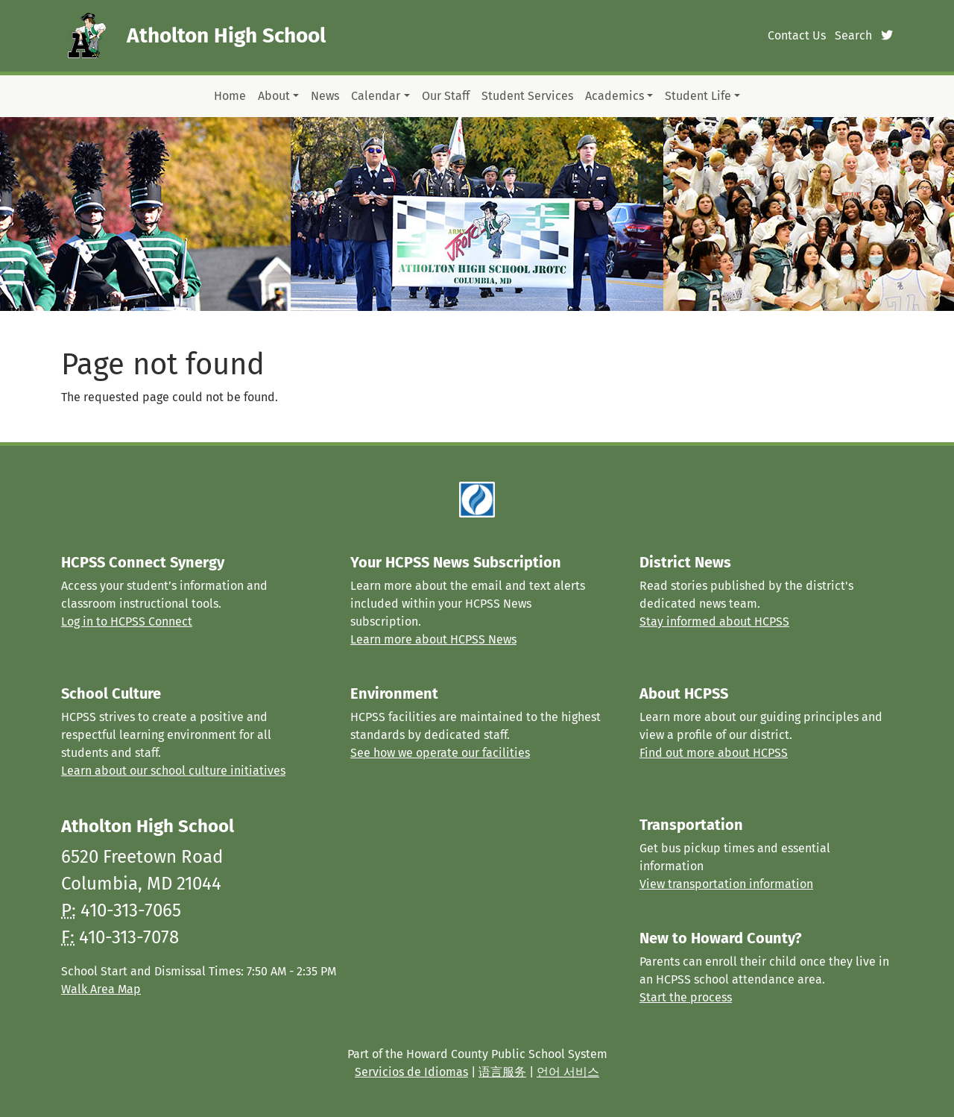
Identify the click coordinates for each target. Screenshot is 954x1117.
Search (853, 35)
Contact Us (797, 35)
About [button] (274, 96)
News (325, 96)
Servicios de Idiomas (411, 1072)
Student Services (527, 96)
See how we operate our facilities (440, 753)
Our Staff (446, 96)
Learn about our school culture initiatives (173, 771)
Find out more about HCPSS (713, 753)
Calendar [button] (375, 96)
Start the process (685, 997)
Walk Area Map (101, 989)
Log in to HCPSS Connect (126, 621)
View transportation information (726, 884)
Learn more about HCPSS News (433, 639)
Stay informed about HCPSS (714, 621)
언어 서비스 (568, 1072)
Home (230, 96)
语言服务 (502, 1072)
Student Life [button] (698, 96)
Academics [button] (614, 96)
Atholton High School (226, 35)
